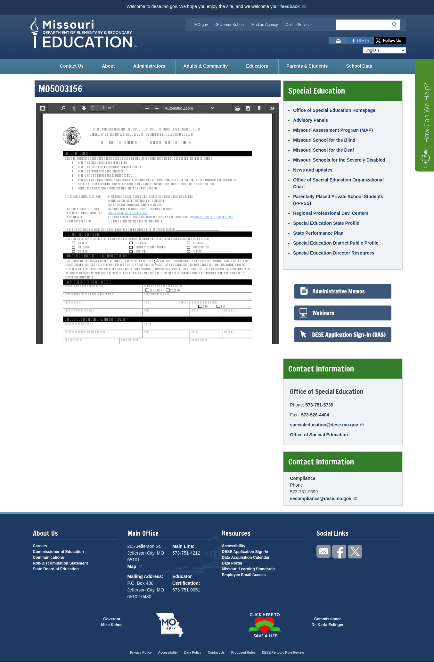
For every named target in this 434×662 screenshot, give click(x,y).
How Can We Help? (426, 113)
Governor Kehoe (230, 24)
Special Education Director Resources (333, 253)
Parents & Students (307, 66)
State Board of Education (56, 569)
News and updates (312, 169)
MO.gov (201, 24)
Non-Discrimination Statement (60, 563)
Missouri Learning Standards (248, 569)
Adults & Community (206, 66)
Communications (48, 557)
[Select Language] (384, 50)
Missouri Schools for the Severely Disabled (339, 160)
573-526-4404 (315, 414)
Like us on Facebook (360, 40)
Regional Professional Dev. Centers (330, 213)
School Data (359, 66)
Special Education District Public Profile (335, 243)
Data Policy (192, 652)
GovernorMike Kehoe (112, 622)
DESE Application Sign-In (245, 551)
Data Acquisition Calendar (246, 557)
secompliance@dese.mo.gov (324, 498)
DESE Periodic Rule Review (283, 652)
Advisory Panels (310, 120)
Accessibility (233, 546)
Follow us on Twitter (390, 40)
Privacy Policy (141, 652)
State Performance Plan (318, 233)
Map (135, 566)
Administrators (149, 66)
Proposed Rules (243, 652)
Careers (40, 546)
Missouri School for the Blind (324, 140)
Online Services (299, 24)
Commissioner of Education (58, 551)
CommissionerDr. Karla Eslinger (328, 622)
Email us (338, 40)
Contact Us (72, 66)
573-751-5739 (319, 404)
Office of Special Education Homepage (334, 110)
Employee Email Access (244, 575)
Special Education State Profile (326, 223)
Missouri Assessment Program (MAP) (333, 130)
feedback (293, 6)
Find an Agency (264, 24)
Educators (257, 66)
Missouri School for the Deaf (323, 150)
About (108, 66)
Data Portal (232, 563)
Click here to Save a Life (264, 625)
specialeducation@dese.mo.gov (327, 424)
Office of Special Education (319, 434)
